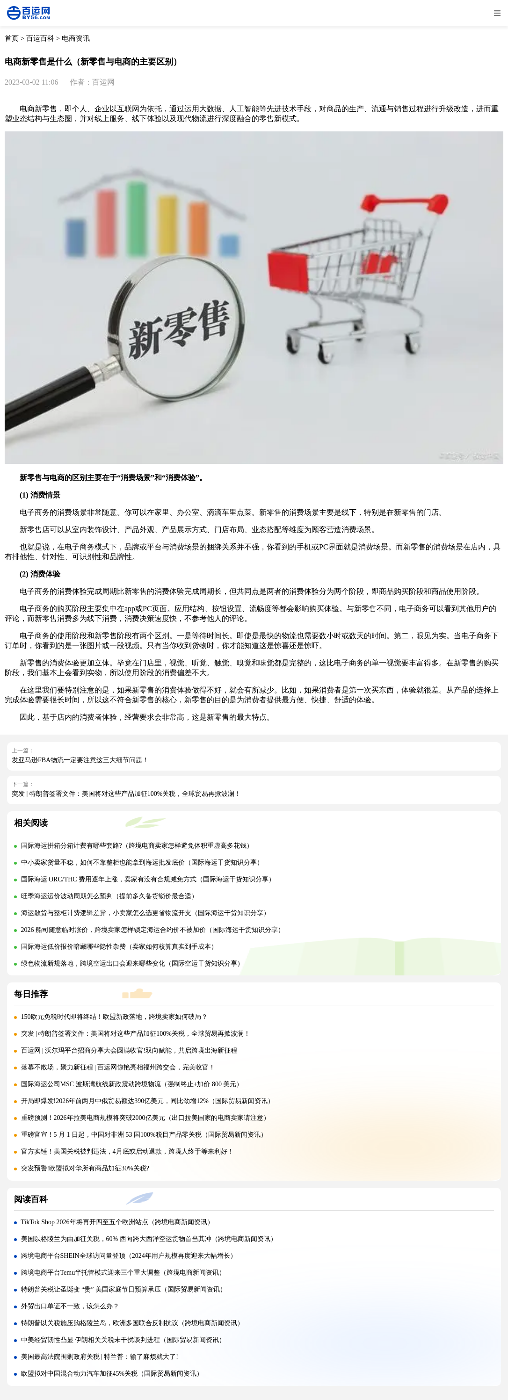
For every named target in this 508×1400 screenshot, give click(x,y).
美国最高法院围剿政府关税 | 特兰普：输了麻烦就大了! (99, 1356)
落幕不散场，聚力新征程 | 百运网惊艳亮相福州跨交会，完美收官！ (118, 1067)
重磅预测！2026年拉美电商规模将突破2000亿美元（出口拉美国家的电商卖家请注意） (145, 1117)
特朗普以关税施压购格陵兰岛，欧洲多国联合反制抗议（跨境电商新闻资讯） (132, 1323)
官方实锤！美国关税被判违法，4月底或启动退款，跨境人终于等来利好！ (127, 1151)
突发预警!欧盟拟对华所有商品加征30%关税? (85, 1168)
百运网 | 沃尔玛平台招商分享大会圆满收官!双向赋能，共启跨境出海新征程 (129, 1050)
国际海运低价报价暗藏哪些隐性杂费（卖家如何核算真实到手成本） (119, 946)
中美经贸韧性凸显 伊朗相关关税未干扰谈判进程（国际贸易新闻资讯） (123, 1339)
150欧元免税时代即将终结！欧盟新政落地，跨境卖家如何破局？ (114, 1016)
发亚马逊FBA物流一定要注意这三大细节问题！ (80, 760)
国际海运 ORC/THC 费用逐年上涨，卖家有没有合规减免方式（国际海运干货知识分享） (148, 879)
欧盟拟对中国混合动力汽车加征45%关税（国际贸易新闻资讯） (112, 1373)
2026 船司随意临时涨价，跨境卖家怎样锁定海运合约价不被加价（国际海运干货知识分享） (153, 929)
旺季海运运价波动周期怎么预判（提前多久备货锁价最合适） (109, 896)
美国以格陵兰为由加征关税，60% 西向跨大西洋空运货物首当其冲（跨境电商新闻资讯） (149, 1238)
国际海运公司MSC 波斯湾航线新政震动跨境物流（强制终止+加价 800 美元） (132, 1084)
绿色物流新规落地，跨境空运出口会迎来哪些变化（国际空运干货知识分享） (132, 963)
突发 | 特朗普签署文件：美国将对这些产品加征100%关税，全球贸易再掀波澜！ (126, 793)
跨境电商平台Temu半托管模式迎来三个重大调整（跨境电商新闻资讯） (123, 1272)
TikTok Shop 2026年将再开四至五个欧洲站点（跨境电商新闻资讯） (117, 1222)
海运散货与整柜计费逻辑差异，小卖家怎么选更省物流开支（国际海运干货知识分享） (145, 912)
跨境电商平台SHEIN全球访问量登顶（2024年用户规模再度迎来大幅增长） (129, 1255)
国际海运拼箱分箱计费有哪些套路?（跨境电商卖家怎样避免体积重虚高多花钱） (137, 845)
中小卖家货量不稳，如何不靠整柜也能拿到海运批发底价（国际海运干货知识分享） (142, 862)
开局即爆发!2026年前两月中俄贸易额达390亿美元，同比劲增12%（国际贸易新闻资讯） (147, 1100)
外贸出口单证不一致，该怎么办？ (70, 1306)
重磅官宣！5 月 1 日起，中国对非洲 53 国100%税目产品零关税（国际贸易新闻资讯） (144, 1134)
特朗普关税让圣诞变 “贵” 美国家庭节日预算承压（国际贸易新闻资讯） (123, 1289)
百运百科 (40, 38)
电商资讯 (76, 38)
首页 (12, 38)
